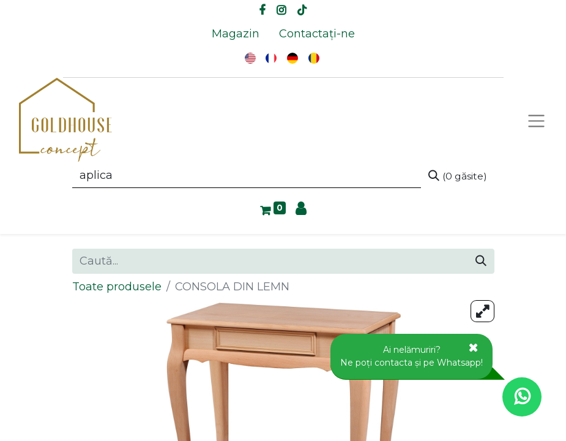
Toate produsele (117, 286)
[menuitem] (235, 34)
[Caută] (457, 176)
